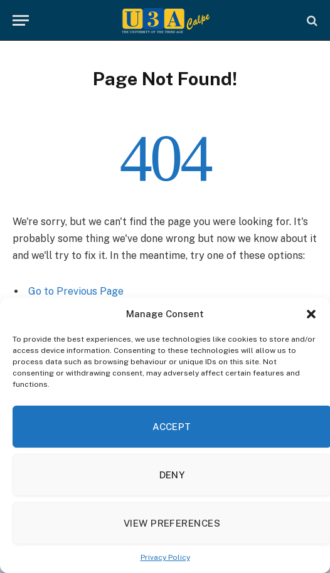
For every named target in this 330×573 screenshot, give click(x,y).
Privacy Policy (165, 557)
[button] (311, 314)
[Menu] (21, 20)
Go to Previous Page (76, 291)
